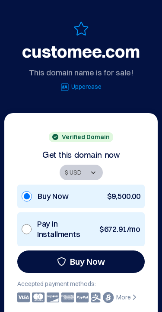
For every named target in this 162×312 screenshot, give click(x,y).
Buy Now (81, 261)
